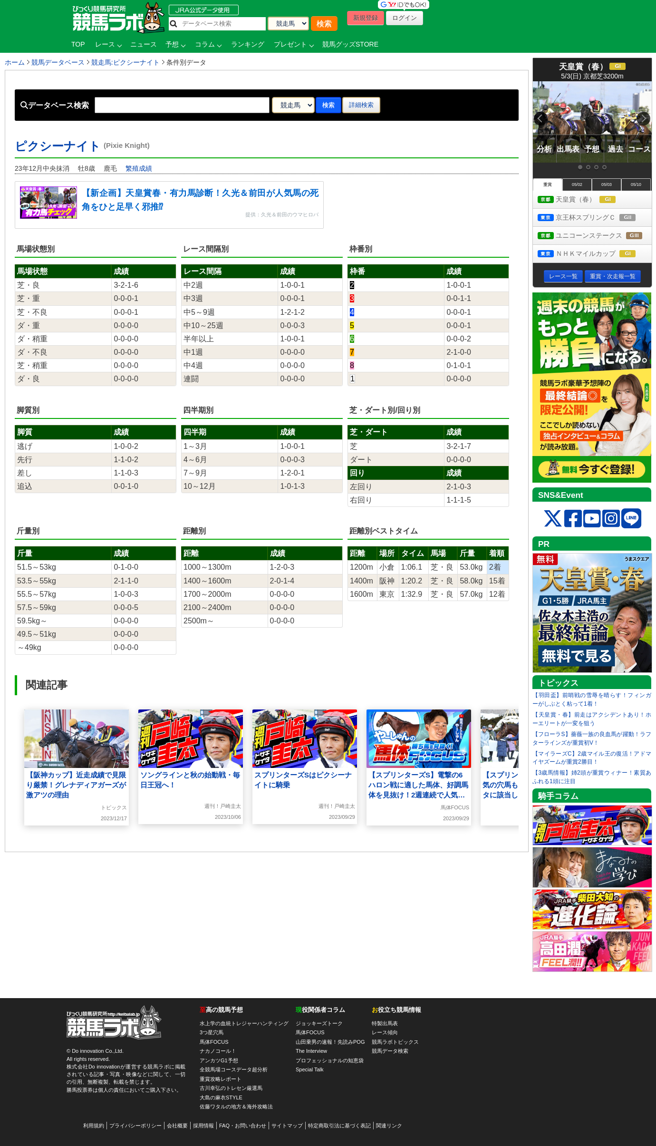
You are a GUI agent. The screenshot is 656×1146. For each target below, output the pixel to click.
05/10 (636, 184)
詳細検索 (361, 104)
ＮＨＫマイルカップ (595, 254)
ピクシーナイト (82, 146)
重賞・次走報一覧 (613, 276)
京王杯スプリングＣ (595, 218)
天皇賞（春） (585, 199)
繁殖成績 (138, 168)
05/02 (577, 184)
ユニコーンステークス (595, 236)
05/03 (606, 184)
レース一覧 (563, 276)
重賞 (547, 184)
